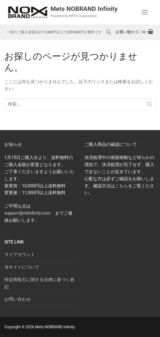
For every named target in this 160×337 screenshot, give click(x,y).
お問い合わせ (17, 299)
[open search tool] (108, 32)
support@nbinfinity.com (27, 213)
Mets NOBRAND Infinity (86, 9)
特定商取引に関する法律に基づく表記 (39, 283)
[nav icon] (144, 12)
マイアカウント (19, 254)
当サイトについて (21, 267)
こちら (121, 185)
